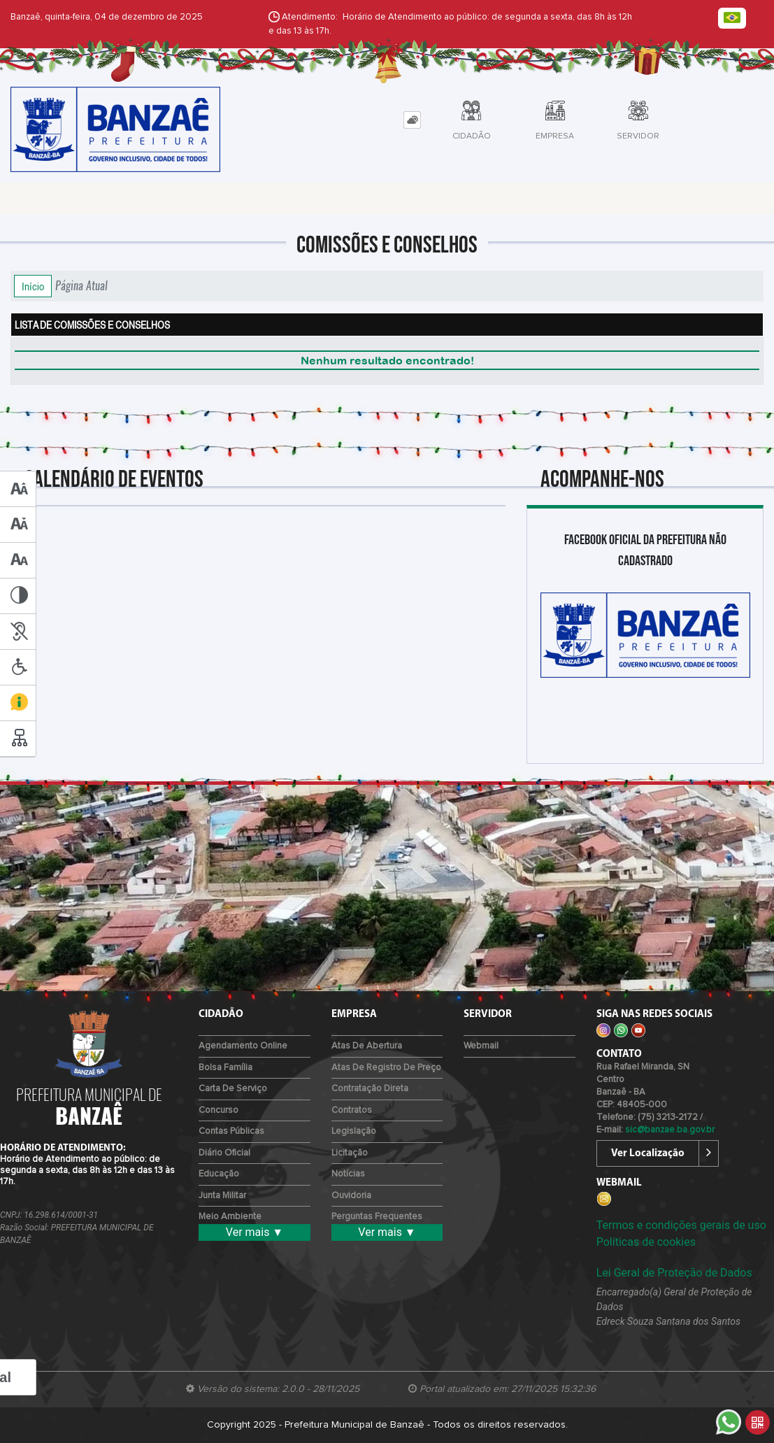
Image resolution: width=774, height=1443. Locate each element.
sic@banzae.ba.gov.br (670, 1130)
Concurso (218, 1110)
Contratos (351, 1110)
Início (33, 286)
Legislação (353, 1131)
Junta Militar (222, 1195)
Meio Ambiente (230, 1216)
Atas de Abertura (366, 1046)
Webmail (481, 1046)
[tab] (412, 120)
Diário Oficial (224, 1153)
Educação (219, 1174)
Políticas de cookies (646, 1242)
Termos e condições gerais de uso (681, 1225)
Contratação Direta (369, 1088)
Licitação (349, 1153)
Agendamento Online (243, 1046)
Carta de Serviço (233, 1088)
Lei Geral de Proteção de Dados (674, 1272)
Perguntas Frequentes (376, 1216)
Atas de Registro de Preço (386, 1067)
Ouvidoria (351, 1195)
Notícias (348, 1174)
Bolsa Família (225, 1067)
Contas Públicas (231, 1131)
